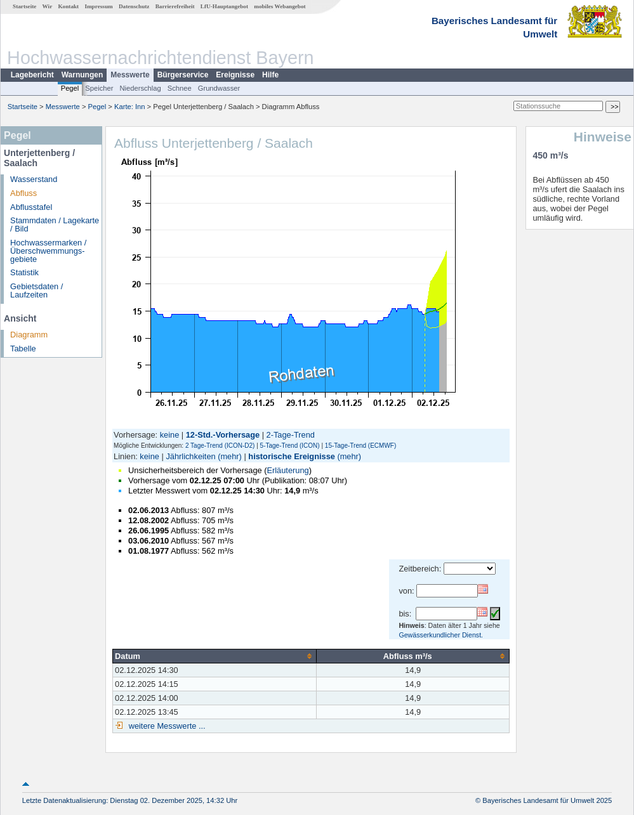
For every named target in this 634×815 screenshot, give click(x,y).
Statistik (24, 272)
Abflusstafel (31, 207)
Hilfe (270, 74)
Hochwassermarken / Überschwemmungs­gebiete (48, 251)
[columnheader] (215, 656)
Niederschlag (140, 88)
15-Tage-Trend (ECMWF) (360, 445)
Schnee (180, 88)
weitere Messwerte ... (165, 726)
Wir (48, 6)
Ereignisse (235, 74)
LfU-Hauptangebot (224, 6)
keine (170, 435)
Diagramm (29, 334)
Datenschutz (134, 6)
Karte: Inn (129, 106)
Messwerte (129, 74)
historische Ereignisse (291, 456)
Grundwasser (219, 88)
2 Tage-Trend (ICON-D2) (219, 445)
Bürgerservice (183, 74)
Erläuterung (287, 470)
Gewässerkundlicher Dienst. (441, 635)
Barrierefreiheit (175, 6)
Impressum (98, 6)
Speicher (99, 88)
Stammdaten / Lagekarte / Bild (54, 224)
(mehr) (230, 456)
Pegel (70, 88)
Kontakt (68, 6)
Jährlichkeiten (190, 456)
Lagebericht (32, 74)
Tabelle (23, 348)
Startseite (24, 6)
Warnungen (82, 74)
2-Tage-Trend (291, 435)
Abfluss (23, 193)
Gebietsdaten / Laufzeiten (36, 290)
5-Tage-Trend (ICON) (290, 445)
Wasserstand (33, 179)
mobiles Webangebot (279, 6)
